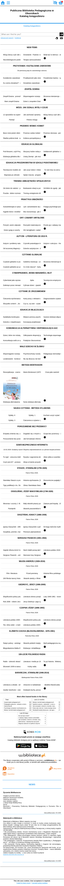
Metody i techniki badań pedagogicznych (14, 710)
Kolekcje (18, 38)
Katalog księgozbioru (32, 26)
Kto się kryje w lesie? (23, 715)
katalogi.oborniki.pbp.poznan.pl (13, 854)
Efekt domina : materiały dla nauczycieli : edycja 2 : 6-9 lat (33, 721)
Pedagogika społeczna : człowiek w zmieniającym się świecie (20, 704)
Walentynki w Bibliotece (12, 818)
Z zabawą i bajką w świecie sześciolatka (28, 717)
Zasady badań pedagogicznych (12, 702)
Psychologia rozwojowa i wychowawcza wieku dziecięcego (19, 708)
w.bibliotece (50, 760)
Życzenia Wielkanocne (12, 792)
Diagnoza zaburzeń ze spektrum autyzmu (29, 723)
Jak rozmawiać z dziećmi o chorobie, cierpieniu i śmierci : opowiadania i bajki (38, 719)
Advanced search (7, 38)
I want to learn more (23, 883)
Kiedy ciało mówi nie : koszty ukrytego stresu (44, 708)
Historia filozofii (8, 706)
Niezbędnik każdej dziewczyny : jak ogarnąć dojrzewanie (47, 710)
